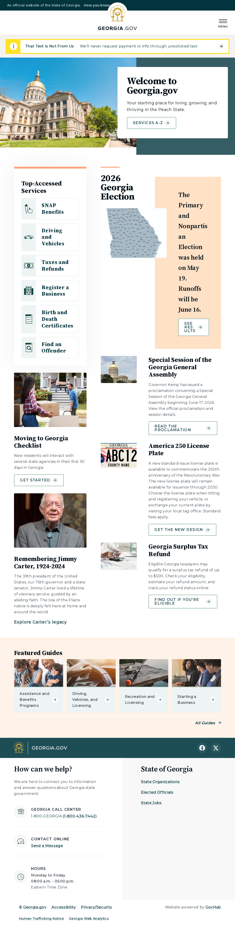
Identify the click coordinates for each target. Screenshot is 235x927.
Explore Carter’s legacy (40, 621)
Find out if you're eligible (182, 601)
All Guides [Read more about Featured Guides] (205, 723)
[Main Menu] (223, 22)
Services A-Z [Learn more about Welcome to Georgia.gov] (151, 123)
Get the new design (182, 530)
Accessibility (63, 907)
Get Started (39, 480)
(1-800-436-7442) (64, 816)
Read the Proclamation (182, 428)
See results (193, 327)
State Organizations (160, 782)
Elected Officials (157, 792)
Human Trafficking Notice (41, 918)
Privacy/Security (96, 907)
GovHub (213, 907)
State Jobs (151, 803)
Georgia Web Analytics (89, 918)
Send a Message (47, 846)
